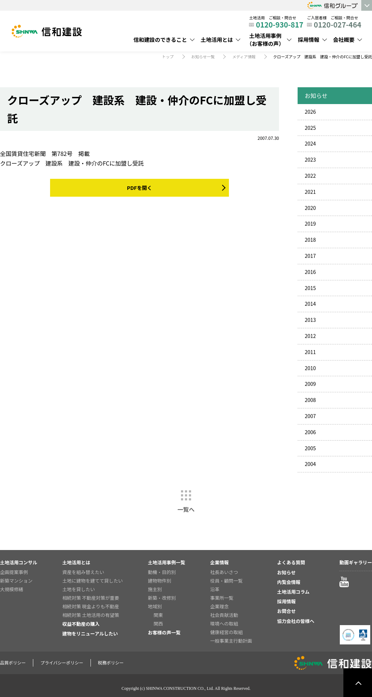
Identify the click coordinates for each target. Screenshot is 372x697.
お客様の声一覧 (164, 632)
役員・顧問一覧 (226, 580)
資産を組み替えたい (83, 572)
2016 (310, 271)
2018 (310, 239)
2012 (310, 335)
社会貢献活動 (224, 615)
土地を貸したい (78, 589)
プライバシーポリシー (61, 662)
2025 (310, 127)
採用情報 (308, 39)
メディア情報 (243, 56)
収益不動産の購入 (80, 623)
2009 (310, 383)
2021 (310, 191)
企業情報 (219, 562)
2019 (310, 223)
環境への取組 (224, 623)
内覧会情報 (288, 582)
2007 (310, 415)
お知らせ (286, 572)
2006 (310, 432)
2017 (310, 255)
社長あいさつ (224, 572)
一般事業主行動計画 (231, 640)
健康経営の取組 (226, 632)
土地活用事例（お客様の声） (265, 40)
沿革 (215, 589)
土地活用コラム (293, 591)
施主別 (155, 589)
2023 (310, 159)
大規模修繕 (11, 589)
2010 (310, 368)
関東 (158, 615)
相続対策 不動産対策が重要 (90, 597)
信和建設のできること (160, 39)
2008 (310, 399)
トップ (168, 56)
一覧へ (186, 509)
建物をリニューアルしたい (90, 633)
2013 (310, 319)
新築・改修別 (162, 597)
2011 (310, 351)
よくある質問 (291, 562)
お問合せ (286, 611)
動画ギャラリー (355, 562)
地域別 (155, 606)
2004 (310, 463)
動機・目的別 (162, 572)
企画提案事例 (14, 572)
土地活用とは (217, 39)
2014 (310, 303)
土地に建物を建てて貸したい (92, 580)
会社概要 (343, 39)
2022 (310, 175)
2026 (310, 111)
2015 (310, 287)
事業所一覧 (222, 597)
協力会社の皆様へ (295, 621)
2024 (310, 143)
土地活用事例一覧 (166, 562)
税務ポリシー (111, 662)
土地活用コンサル (18, 562)
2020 (310, 207)
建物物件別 (159, 580)
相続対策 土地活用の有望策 (90, 615)
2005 (310, 448)
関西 (158, 623)
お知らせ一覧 (203, 56)
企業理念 (219, 606)
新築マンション (16, 580)
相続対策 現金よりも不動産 (90, 606)
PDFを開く (139, 187)
